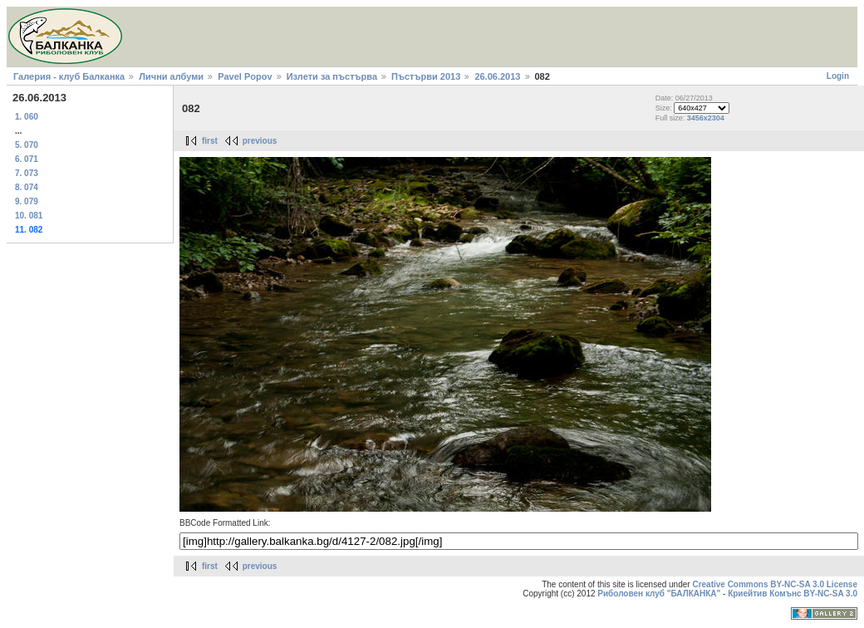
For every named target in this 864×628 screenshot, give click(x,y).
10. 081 (28, 215)
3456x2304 (705, 118)
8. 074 (26, 187)
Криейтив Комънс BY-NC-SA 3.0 (792, 593)
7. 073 (26, 173)
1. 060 (26, 116)
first (210, 140)
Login (838, 76)
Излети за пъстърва (332, 76)
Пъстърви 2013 (425, 76)
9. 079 (26, 201)
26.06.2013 (497, 76)
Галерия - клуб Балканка (69, 76)
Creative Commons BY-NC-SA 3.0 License (774, 584)
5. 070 (26, 145)
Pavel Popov (245, 76)
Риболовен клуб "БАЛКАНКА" (658, 593)
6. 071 (26, 159)
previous (260, 140)
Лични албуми (171, 76)
